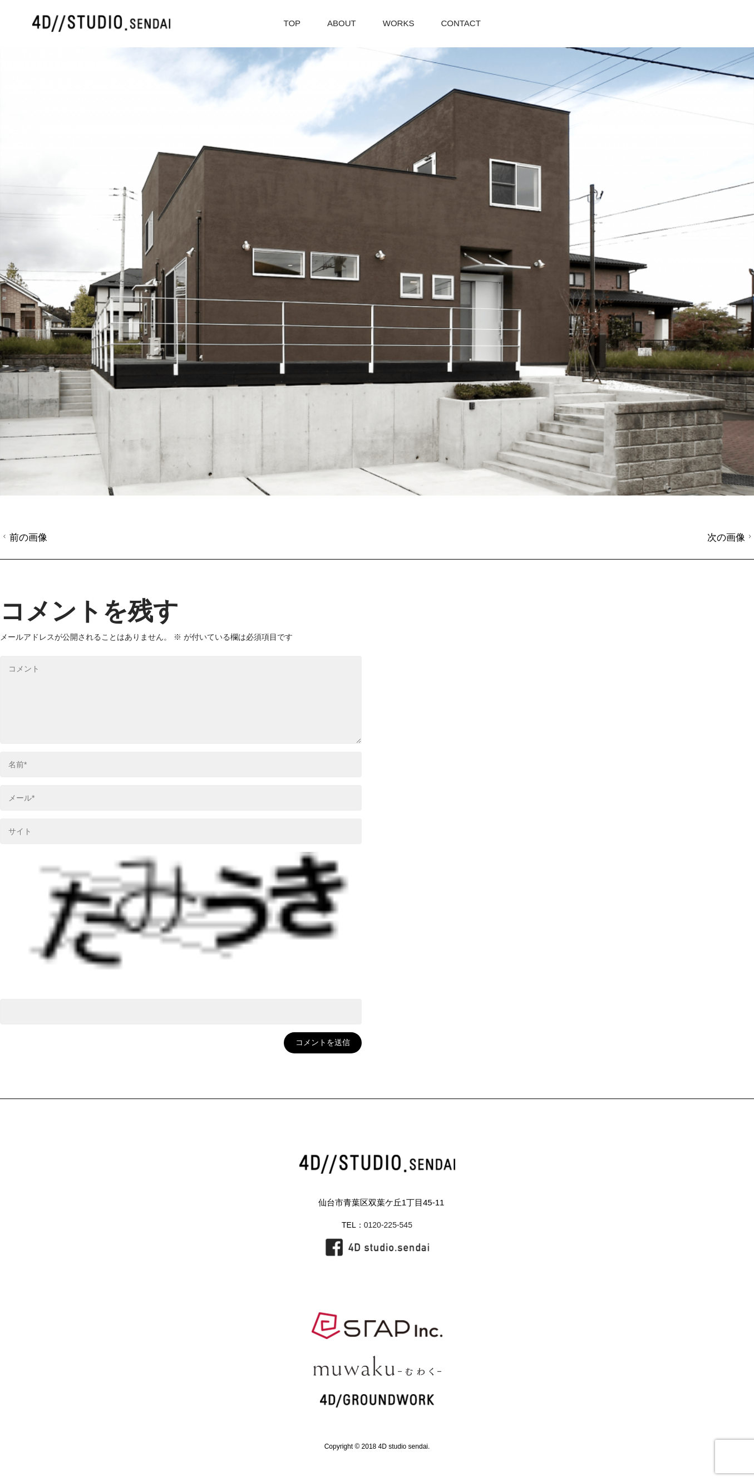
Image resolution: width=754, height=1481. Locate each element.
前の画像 (23, 537)
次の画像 (731, 537)
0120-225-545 (388, 1224)
